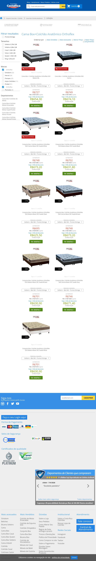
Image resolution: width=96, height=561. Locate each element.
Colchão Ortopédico (27, 523)
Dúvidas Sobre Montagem (48, 539)
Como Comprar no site (47, 533)
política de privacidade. (61, 557)
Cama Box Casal (6, 529)
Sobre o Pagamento (46, 536)
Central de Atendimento (86, 525)
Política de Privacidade (47, 531)
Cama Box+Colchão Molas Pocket (8, 113)
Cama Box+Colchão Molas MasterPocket (9, 118)
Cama (3, 524)
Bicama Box (24, 531)
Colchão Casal (6, 542)
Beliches (4, 518)
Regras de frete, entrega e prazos (48, 524)
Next (88, 484)
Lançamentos (89, 41)
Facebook (60, 531)
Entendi (74, 557)
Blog (28, 2)
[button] (11, 37)
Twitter (60, 533)
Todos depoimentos (84, 497)
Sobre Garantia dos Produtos (45, 542)
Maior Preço (89, 40)
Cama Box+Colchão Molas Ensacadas (8, 104)
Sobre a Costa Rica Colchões (64, 516)
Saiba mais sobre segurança (48, 497)
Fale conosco (85, 518)
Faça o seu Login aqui (14, 417)
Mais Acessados (65, 40)
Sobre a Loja (43, 516)
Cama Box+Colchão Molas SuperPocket (8, 109)
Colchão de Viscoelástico (28, 533)
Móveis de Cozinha (26, 541)
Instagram (61, 528)
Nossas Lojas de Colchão (66, 520)
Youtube (60, 536)
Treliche (4, 553)
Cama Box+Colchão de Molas (9, 99)
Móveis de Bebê (25, 539)
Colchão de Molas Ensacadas (26, 516)
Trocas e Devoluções (46, 528)
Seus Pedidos (43, 518)
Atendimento (35, 2)
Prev (38, 484)
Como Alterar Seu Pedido (48, 521)
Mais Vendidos (52, 40)
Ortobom (4, 516)
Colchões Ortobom (8, 548)
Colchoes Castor (7, 545)
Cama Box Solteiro (7, 534)
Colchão (4, 540)
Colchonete (5, 550)
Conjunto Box (24, 525)
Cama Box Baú (25, 528)
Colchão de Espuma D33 (28, 520)
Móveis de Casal (25, 536)
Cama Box (4, 526)
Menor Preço (78, 40)
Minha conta (55, 2)
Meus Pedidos (45, 2)
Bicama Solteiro (6, 521)
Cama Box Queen (7, 532)
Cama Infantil (6, 537)
